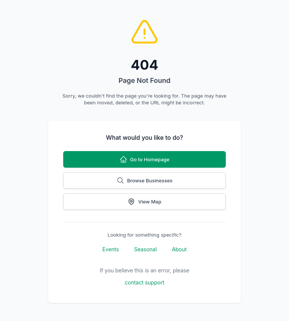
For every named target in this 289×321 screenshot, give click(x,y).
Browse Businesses (145, 180)
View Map (144, 201)
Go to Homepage (145, 159)
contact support (144, 282)
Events (110, 249)
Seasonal (145, 249)
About (179, 249)
